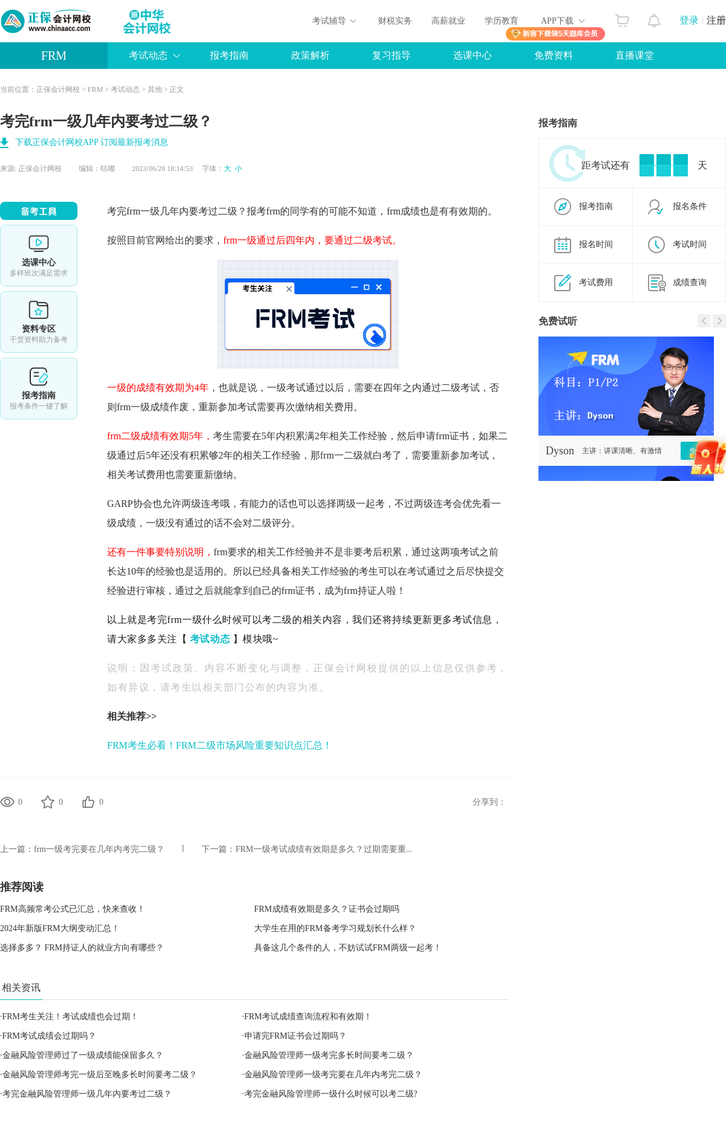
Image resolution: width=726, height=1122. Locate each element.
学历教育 (501, 20)
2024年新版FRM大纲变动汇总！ (60, 928)
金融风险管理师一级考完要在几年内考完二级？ (333, 1074)
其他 (155, 89)
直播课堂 (634, 55)
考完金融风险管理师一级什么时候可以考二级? (330, 1093)
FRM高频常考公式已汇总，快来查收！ (72, 909)
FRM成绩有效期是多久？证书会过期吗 (326, 909)
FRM (54, 55)
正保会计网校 (58, 89)
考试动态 (148, 55)
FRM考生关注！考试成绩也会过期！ (70, 1016)
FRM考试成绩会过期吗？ (49, 1035)
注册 (716, 20)
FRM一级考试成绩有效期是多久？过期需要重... (323, 849)
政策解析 (310, 55)
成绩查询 (690, 282)
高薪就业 (448, 20)
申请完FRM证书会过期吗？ (295, 1035)
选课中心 (472, 55)
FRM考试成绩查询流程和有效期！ (308, 1016)
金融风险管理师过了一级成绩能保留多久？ (82, 1055)
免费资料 (553, 55)
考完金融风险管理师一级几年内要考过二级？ (87, 1093)
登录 (689, 20)
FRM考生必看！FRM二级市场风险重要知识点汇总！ (219, 745)
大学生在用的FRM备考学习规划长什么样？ (335, 928)
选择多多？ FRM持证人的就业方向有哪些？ (82, 947)
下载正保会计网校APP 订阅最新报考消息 (91, 142)
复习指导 (391, 55)
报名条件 (690, 206)
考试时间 (690, 244)
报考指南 (229, 55)
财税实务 (395, 20)
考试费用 (596, 282)
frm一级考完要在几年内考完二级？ (99, 849)
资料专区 (39, 322)
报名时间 (596, 244)
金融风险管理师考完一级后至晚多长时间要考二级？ (99, 1074)
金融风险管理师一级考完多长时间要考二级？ (329, 1055)
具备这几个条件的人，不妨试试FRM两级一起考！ (348, 947)
